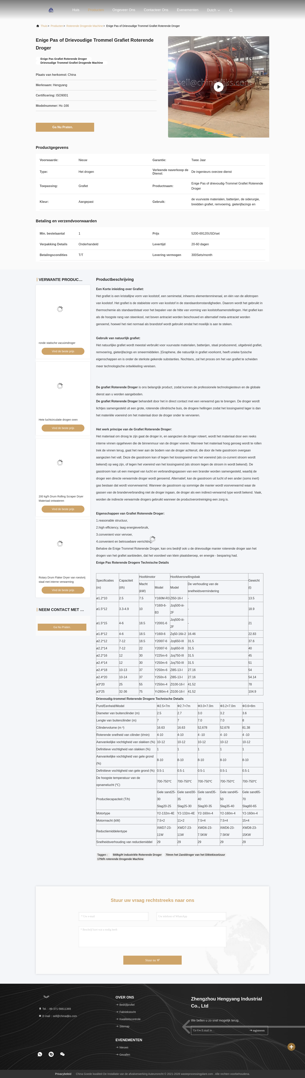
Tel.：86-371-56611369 (55, 1008)
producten (57, 25)
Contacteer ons (156, 10)
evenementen (187, 10)
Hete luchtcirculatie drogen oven (58, 419)
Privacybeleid (63, 1073)
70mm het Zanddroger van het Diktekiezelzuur (195, 854)
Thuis (44, 25)
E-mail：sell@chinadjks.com (58, 1016)
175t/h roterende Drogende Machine (120, 859)
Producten (96, 10)
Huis (75, 10)
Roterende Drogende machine (84, 25)
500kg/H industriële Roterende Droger (137, 854)
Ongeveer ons (123, 10)
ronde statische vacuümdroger (57, 342)
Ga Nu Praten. (65, 127)
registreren (257, 1030)
